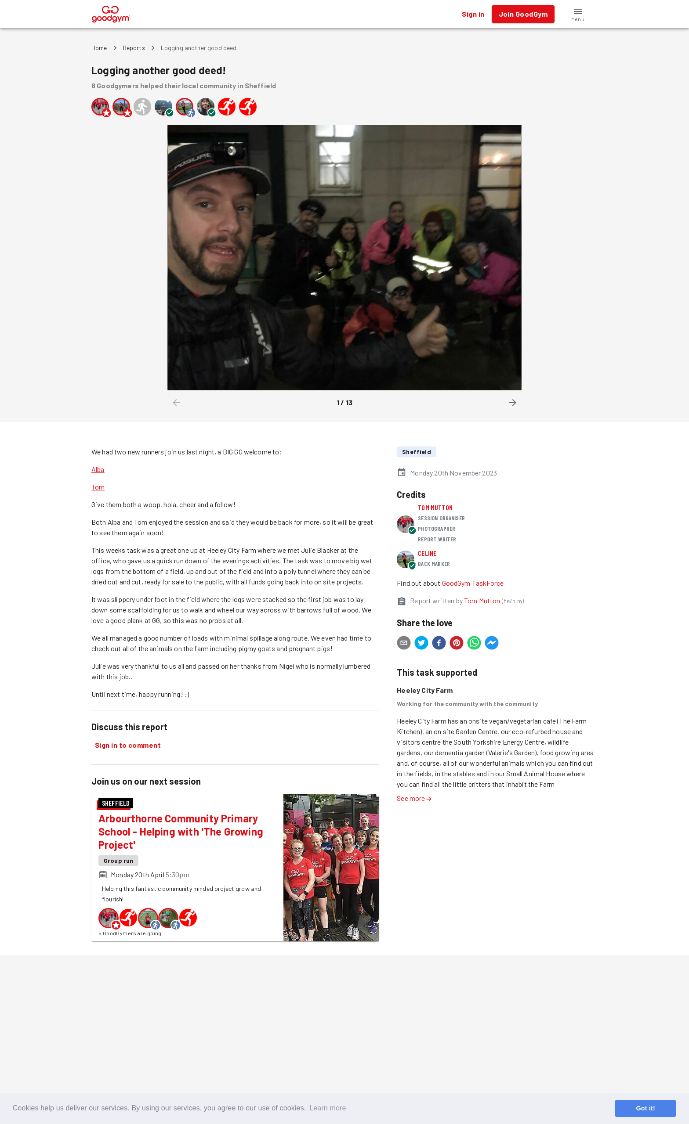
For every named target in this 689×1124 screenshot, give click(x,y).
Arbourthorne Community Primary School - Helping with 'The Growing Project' (180, 831)
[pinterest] (457, 644)
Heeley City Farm (424, 690)
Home (99, 47)
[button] (578, 14)
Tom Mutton (435, 507)
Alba (98, 469)
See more (414, 798)
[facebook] (439, 644)
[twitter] (421, 644)
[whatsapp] (474, 644)
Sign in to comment (127, 745)
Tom (98, 487)
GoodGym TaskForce (473, 583)
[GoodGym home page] (111, 13)
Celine (427, 553)
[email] (404, 644)
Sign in (473, 14)
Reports (134, 47)
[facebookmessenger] (492, 644)
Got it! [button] (645, 1108)
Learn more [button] (327, 1108)
